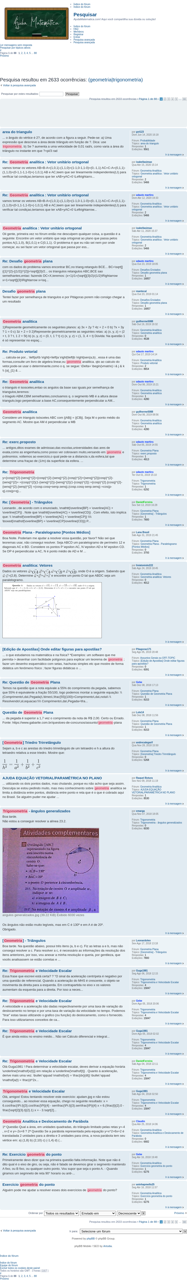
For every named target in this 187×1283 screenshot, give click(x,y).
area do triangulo (17, 132)
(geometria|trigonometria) (115, 79)
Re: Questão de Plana (31, 682)
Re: (18, 472)
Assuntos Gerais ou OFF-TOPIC (157, 658)
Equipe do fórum (9, 1265)
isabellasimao (144, 162)
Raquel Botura (144, 778)
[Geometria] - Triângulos (153, 513)
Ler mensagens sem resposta (16, 45)
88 (35, 53)
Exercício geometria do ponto (156, 1166)
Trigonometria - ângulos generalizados (161, 822)
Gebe (139, 682)
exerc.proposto (148, 453)
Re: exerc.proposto (19, 442)
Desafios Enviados (150, 270)
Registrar (79, 34)
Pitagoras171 (143, 649)
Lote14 (140, 712)
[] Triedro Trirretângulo (31, 742)
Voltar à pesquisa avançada (19, 85)
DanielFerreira (144, 502)
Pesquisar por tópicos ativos (15, 47)
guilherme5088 (144, 321)
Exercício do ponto (28, 1184)
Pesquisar (85, 14)
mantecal (141, 291)
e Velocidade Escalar (33, 1091)
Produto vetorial (149, 363)
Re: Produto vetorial (19, 351)
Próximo (4, 55)
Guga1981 (142, 970)
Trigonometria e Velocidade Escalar (159, 982)
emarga (140, 811)
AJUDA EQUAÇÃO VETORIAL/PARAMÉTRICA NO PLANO (52, 778)
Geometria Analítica (150, 170)
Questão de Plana (27, 712)
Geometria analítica (151, 333)
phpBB (91, 1238)
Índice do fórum (82, 7)
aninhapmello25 (145, 1184)
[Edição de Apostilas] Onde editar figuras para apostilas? (52, 649)
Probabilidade (147, 140)
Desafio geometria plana (153, 272)
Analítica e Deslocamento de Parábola (45, 1121)
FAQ (76, 29)
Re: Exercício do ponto (32, 1154)
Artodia (107, 1246)
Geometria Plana (149, 450)
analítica (19, 321)
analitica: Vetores (27, 565)
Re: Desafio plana (27, 261)
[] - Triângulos (24, 940)
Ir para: (73, 1231)
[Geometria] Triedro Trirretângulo (158, 754)
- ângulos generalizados (36, 811)
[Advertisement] (93, 65)
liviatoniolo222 (144, 565)
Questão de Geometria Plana (156, 694)
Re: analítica (23, 382)
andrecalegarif (144, 742)
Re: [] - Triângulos (27, 502)
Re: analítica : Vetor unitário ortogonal (45, 162)
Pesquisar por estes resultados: (32, 93)
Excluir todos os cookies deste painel (20, 1268)
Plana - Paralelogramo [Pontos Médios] (46, 532)
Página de (148, 98)
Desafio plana (24, 291)
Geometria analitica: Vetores (155, 577)
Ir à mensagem (173, 154)
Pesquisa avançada (84, 42)
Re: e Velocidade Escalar (37, 971)
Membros (79, 31)
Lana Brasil (142, 532)
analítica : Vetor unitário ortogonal (42, 228)
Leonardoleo (143, 940)
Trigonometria (147, 480)
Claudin (140, 1121)
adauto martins (145, 195)
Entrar (77, 37)
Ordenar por (35, 1213)
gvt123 (140, 131)
